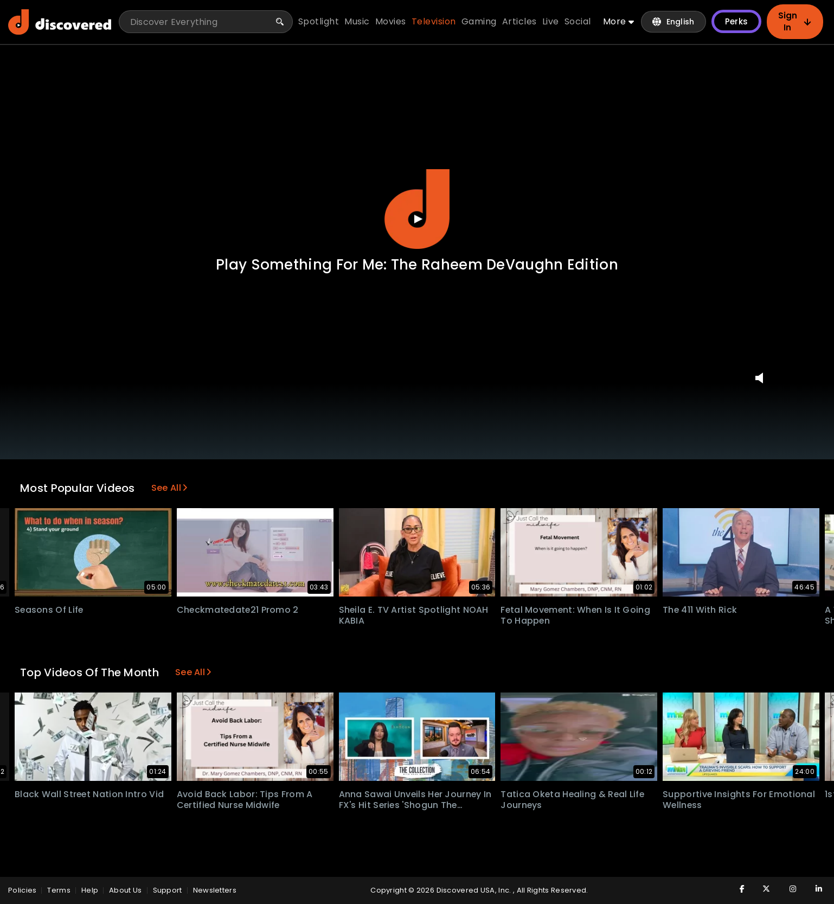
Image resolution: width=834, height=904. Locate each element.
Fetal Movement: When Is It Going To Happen (576, 615)
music (358, 22)
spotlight (319, 22)
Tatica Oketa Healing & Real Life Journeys (573, 800)
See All (169, 488)
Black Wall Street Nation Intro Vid (90, 794)
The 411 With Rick (700, 610)
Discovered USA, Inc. (474, 890)
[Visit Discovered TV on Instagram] (787, 888)
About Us (125, 890)
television (434, 22)
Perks (736, 22)
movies (391, 22)
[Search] (280, 22)
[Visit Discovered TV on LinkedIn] (813, 888)
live (551, 22)
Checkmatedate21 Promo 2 (238, 610)
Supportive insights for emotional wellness (739, 800)
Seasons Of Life (50, 610)
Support (167, 890)
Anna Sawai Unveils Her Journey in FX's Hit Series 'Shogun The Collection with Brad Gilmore (416, 805)
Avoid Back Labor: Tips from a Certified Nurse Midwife (245, 800)
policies (22, 890)
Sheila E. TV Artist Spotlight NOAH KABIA (414, 615)
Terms (58, 890)
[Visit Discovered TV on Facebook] (735, 888)
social (578, 22)
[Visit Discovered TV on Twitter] (761, 888)
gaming (479, 22)
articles (520, 22)
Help (89, 890)
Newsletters (214, 890)
